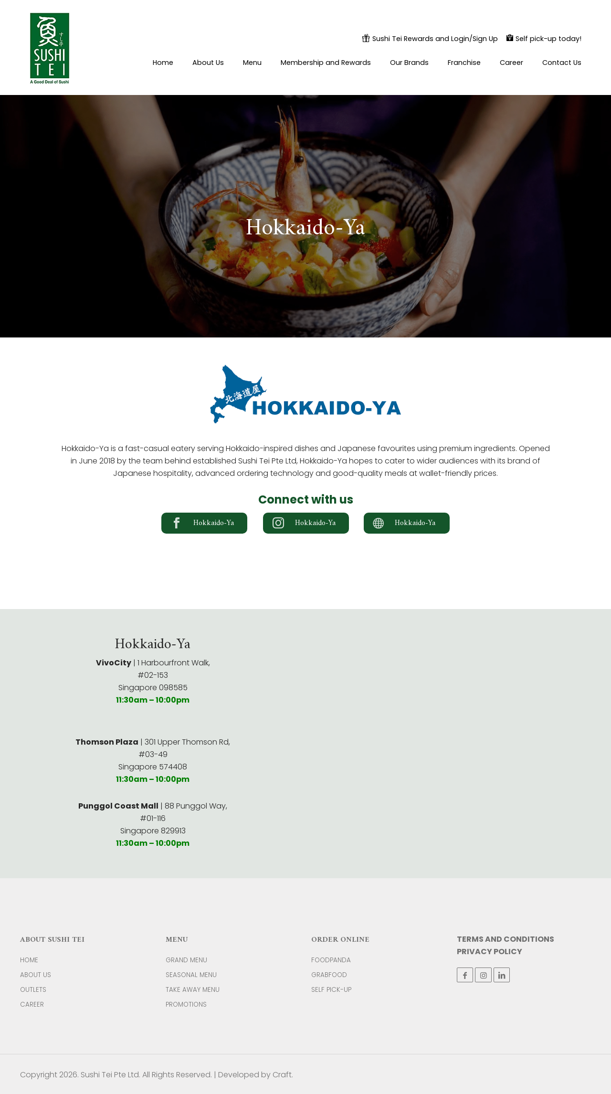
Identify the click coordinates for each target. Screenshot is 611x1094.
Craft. (283, 1074)
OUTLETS (33, 989)
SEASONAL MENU (191, 974)
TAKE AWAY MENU (193, 989)
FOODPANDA (331, 960)
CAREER (32, 1004)
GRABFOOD (329, 974)
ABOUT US (35, 974)
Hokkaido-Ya (213, 523)
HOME (29, 960)
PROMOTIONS (186, 1004)
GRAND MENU (186, 960)
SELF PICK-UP (331, 989)
